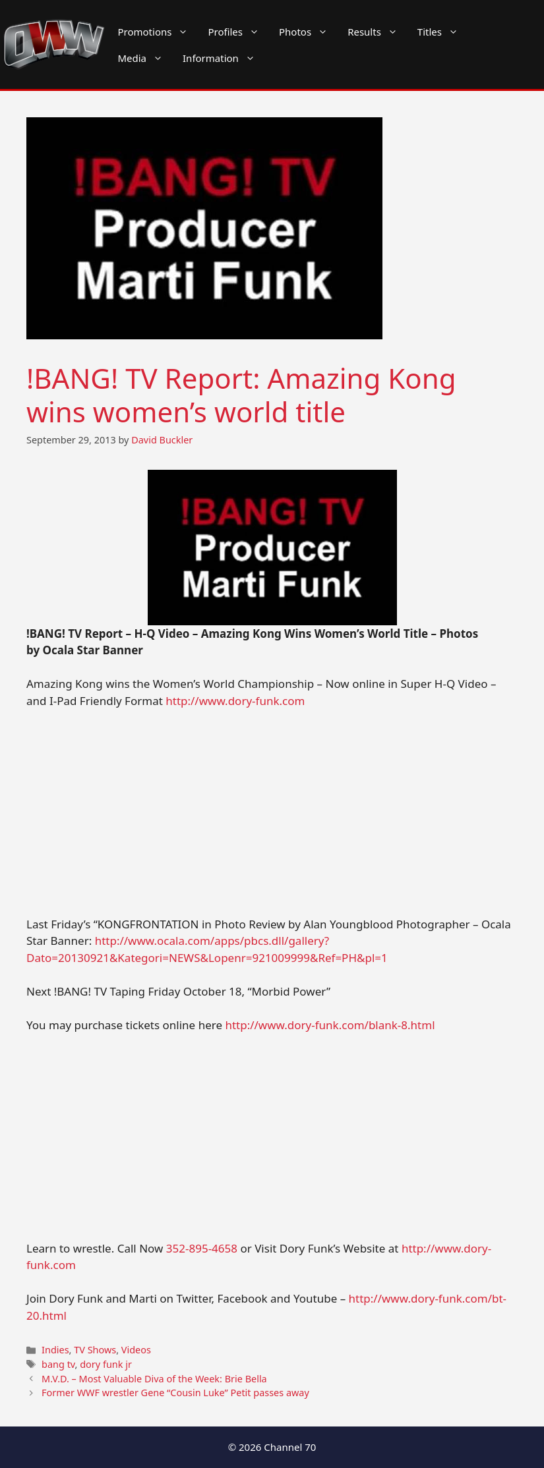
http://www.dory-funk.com (235, 700)
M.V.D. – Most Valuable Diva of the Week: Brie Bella (154, 1378)
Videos (136, 1349)
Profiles (238, 31)
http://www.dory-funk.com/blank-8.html (330, 1024)
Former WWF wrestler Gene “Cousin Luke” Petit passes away (175, 1392)
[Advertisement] (272, 818)
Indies (55, 1349)
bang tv (58, 1364)
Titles (442, 31)
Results (378, 31)
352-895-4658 (201, 1248)
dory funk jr (106, 1364)
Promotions (157, 31)
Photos (308, 31)
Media (145, 58)
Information (224, 58)
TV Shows (95, 1349)
